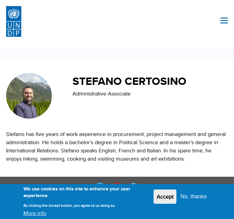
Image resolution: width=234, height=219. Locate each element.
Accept (165, 198)
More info (34, 214)
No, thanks (193, 198)
